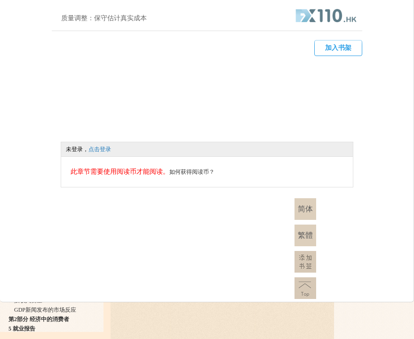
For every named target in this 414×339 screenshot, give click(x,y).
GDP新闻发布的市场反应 (45, 310)
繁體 (305, 235)
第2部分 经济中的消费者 (38, 319)
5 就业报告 (21, 328)
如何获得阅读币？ (192, 172)
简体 (305, 209)
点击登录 (99, 149)
